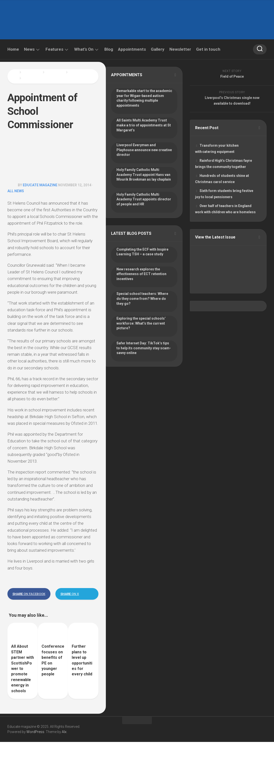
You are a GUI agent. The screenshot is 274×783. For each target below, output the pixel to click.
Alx (64, 732)
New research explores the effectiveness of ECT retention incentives (141, 274)
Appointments (132, 49)
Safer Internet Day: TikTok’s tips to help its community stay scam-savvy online (143, 348)
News (29, 49)
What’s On (83, 49)
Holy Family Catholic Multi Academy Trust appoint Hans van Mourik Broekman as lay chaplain (143, 174)
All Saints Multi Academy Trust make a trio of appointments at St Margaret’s (143, 125)
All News (15, 191)
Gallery (157, 49)
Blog (108, 49)
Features (54, 49)
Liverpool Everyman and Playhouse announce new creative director (144, 150)
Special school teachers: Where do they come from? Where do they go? (142, 298)
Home (13, 49)
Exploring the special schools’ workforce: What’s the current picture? (141, 323)
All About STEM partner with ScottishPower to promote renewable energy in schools (22, 668)
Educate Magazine (40, 185)
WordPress (35, 732)
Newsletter (180, 49)
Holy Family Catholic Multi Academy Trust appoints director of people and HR (143, 199)
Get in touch (208, 49)
